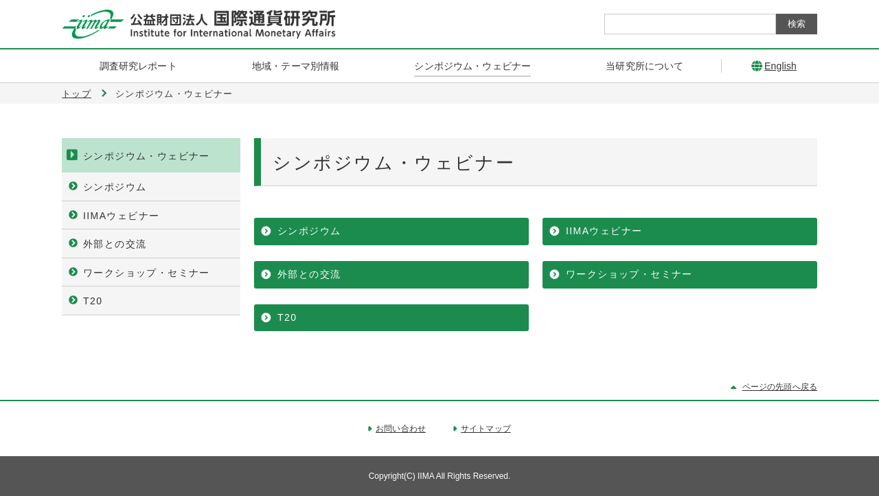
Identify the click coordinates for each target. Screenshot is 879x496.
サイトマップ (486, 428)
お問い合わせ (401, 428)
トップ (76, 94)
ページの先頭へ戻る (779, 387)
